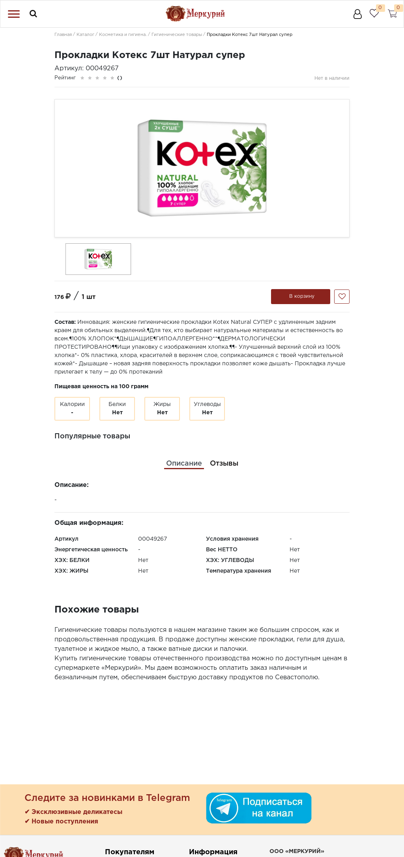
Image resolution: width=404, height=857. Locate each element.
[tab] (184, 464)
